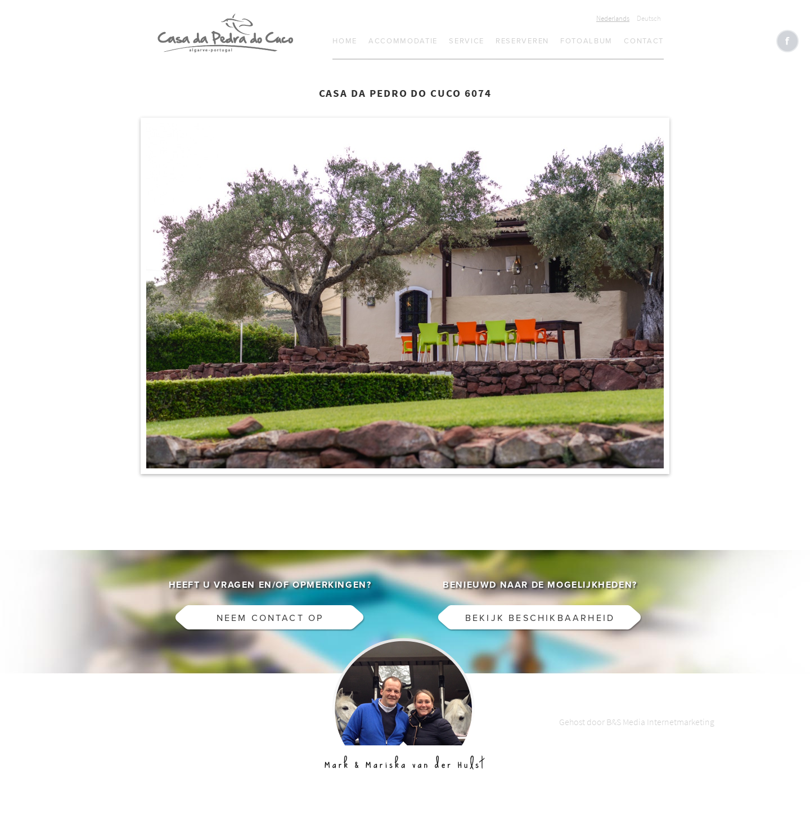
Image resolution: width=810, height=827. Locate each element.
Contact (644, 41)
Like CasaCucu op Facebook (787, 41)
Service (466, 41)
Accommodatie (403, 41)
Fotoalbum (586, 41)
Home (344, 41)
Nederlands (612, 18)
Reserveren (522, 41)
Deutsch (649, 18)
